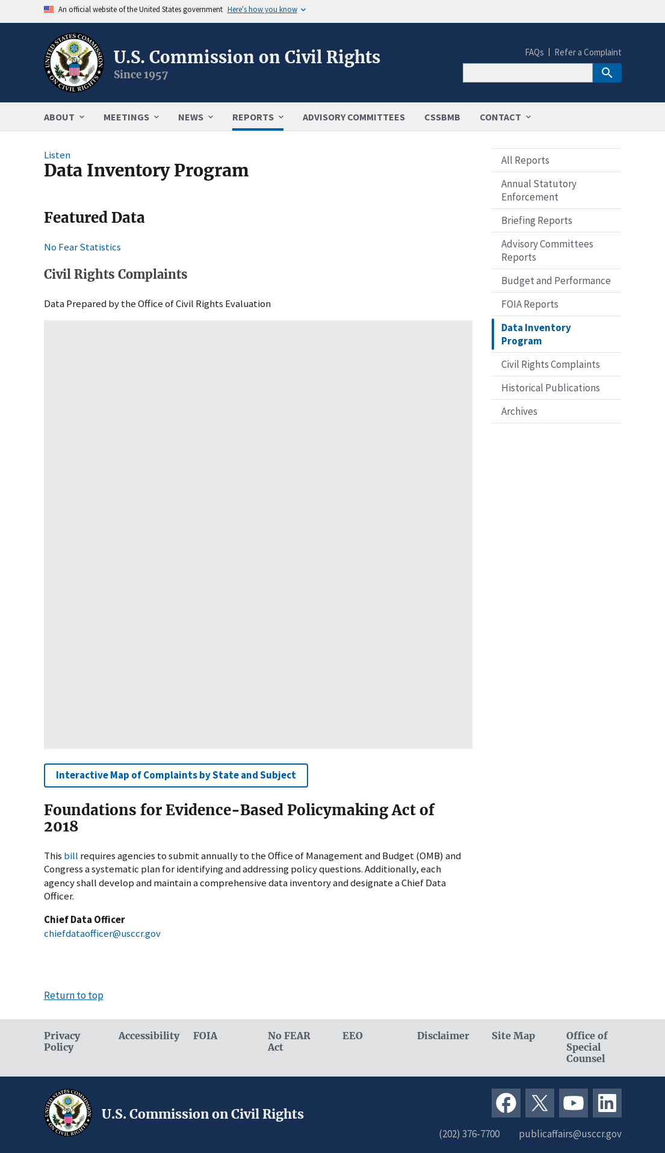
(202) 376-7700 (469, 1133)
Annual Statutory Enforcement (539, 190)
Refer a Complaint (588, 52)
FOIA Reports (529, 304)
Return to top (74, 995)
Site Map (513, 1036)
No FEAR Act (289, 1041)
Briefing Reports (536, 220)
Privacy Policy (62, 1041)
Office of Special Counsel (587, 1047)
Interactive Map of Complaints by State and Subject (176, 775)
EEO (352, 1036)
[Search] (528, 72)
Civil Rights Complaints (550, 364)
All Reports (525, 160)
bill (72, 855)
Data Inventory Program (536, 334)
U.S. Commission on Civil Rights (247, 57)
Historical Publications (550, 387)
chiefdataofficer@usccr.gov (102, 933)
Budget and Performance (556, 280)
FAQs (534, 52)
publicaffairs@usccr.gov (570, 1133)
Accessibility (146, 1036)
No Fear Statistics (82, 246)
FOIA (205, 1036)
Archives (519, 411)
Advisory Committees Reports (547, 250)
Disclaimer (443, 1036)
